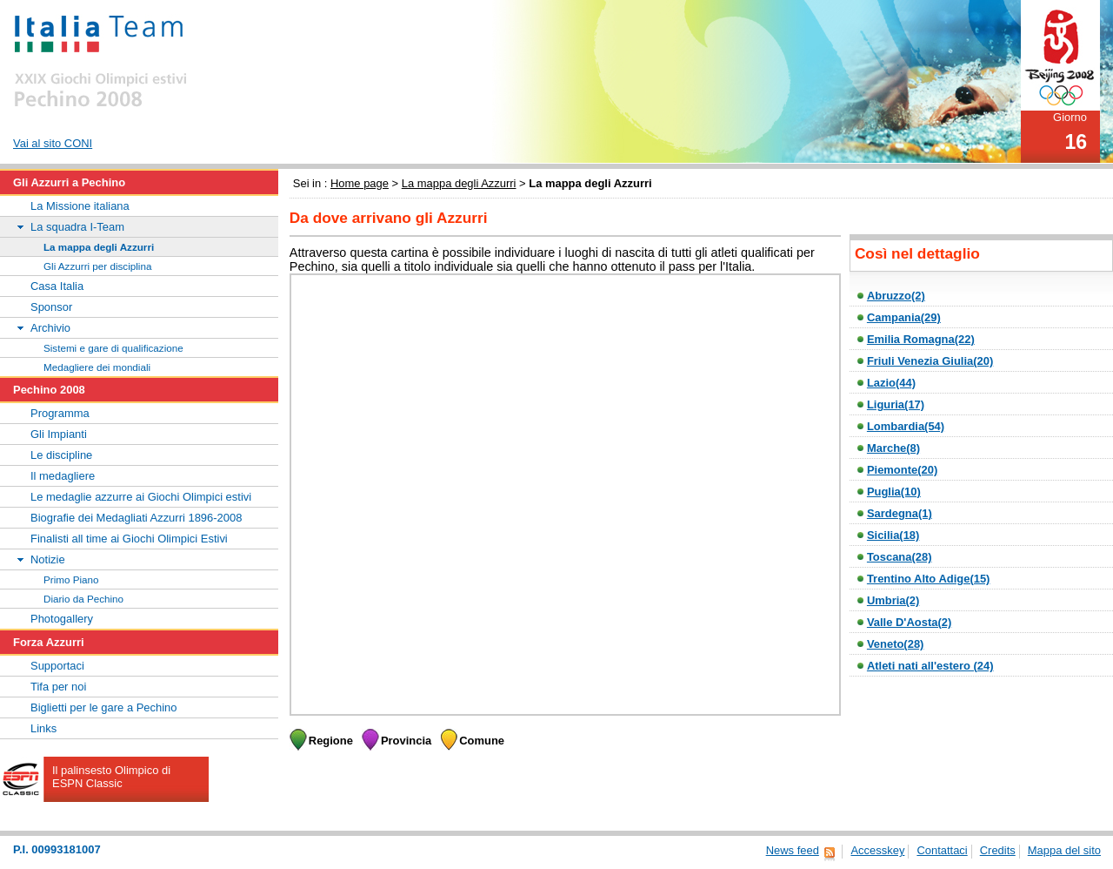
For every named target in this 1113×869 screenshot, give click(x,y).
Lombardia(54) (905, 426)
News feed (792, 850)
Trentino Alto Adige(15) (928, 578)
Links (43, 728)
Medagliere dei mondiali (96, 367)
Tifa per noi (58, 686)
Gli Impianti (58, 434)
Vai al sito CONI (52, 143)
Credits (998, 850)
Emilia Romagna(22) (921, 339)
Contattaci (941, 850)
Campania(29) (904, 317)
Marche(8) (893, 448)
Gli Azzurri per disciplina (97, 266)
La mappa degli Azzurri (459, 183)
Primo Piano (71, 579)
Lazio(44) (891, 382)
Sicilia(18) (893, 535)
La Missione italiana (80, 205)
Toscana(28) (899, 556)
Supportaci (57, 665)
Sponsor (51, 306)
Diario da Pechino (83, 598)
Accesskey (877, 850)
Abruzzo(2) (896, 295)
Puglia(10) (894, 491)
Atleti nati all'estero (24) (930, 665)
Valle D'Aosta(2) (909, 622)
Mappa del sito (1064, 850)
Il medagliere (62, 475)
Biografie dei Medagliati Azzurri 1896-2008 (136, 517)
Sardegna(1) (899, 513)
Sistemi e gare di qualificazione (113, 348)
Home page (359, 183)
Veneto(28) (895, 643)
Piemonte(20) (902, 469)
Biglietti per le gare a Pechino (103, 707)
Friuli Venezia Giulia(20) (930, 360)
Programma (60, 413)
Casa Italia (56, 286)
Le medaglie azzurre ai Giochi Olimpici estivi (140, 496)
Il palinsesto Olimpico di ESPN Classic (111, 777)
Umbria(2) (893, 600)
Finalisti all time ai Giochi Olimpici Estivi (129, 538)
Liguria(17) (895, 404)
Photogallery (61, 618)
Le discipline (61, 454)
